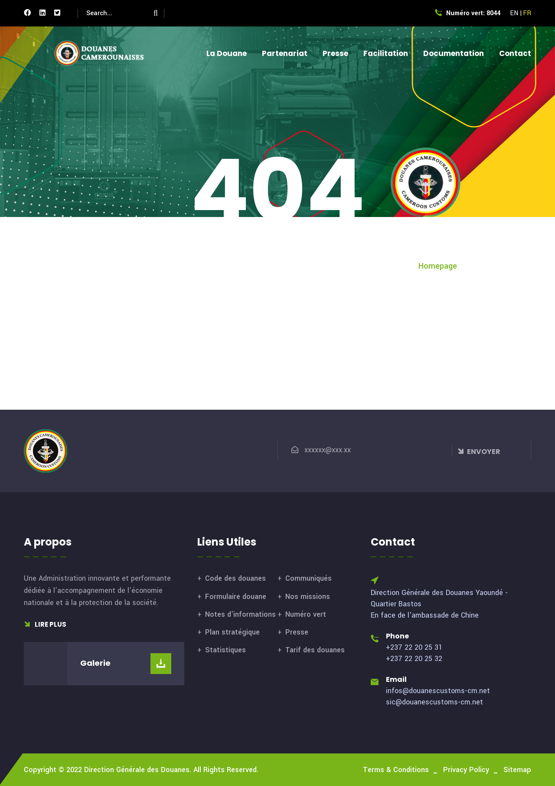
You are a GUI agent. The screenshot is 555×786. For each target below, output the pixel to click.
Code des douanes (235, 578)
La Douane (226, 53)
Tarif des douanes (315, 650)
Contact (515, 53)
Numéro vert (305, 614)
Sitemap (517, 770)
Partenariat (284, 53)
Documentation (453, 53)
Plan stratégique (232, 632)
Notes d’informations (240, 614)
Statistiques (225, 650)
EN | (516, 13)
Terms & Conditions (396, 770)
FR (527, 13)
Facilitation (385, 53)
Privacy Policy (466, 770)
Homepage (437, 266)
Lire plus (45, 624)
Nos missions (307, 597)
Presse (335, 53)
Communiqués (308, 578)
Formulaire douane (235, 597)
